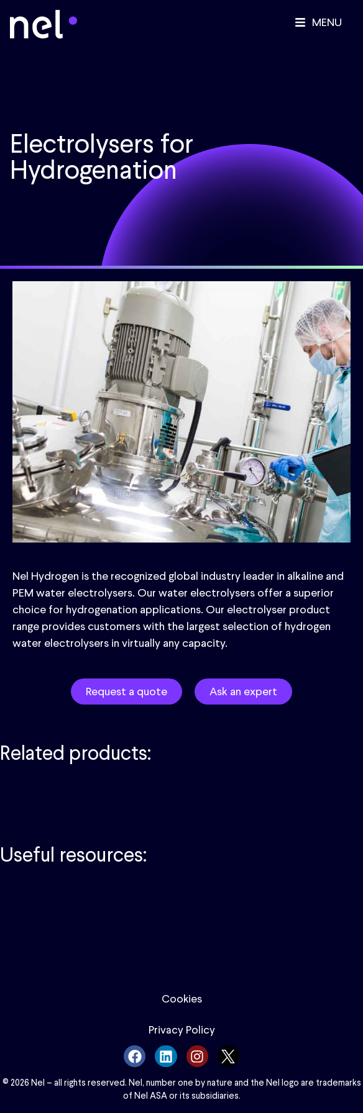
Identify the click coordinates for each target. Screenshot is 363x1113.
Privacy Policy (182, 1029)
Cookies (182, 998)
